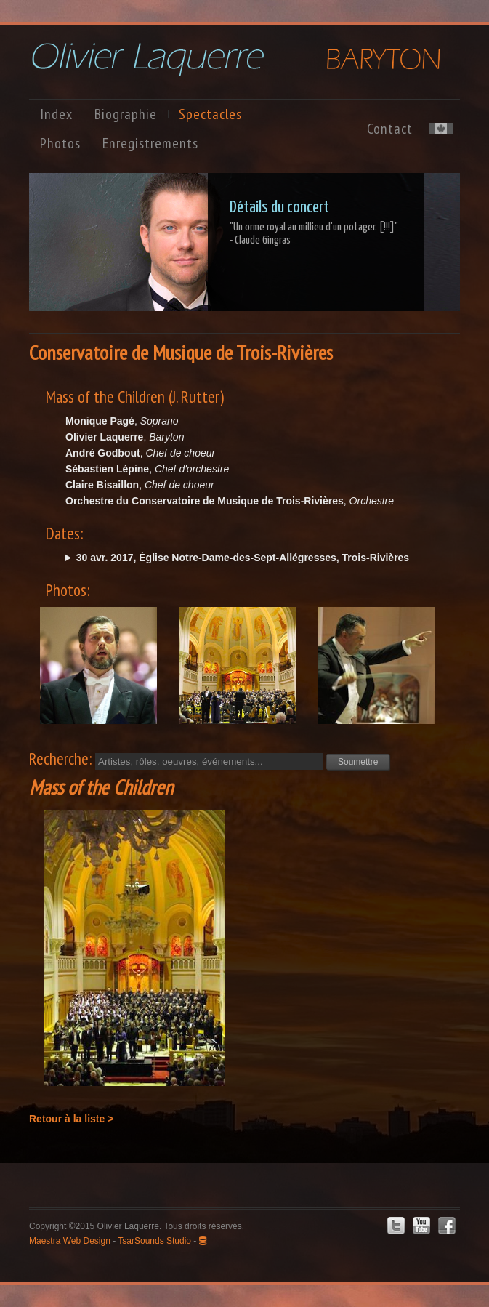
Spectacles (210, 114)
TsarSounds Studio (154, 1241)
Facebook (447, 1225)
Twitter (396, 1225)
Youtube (421, 1225)
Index (56, 114)
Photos (60, 143)
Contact (390, 128)
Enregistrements (150, 143)
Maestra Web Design (69, 1241)
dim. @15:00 (259, 557)
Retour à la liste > (71, 1119)
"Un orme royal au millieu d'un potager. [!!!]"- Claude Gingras (314, 234)
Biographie (125, 114)
